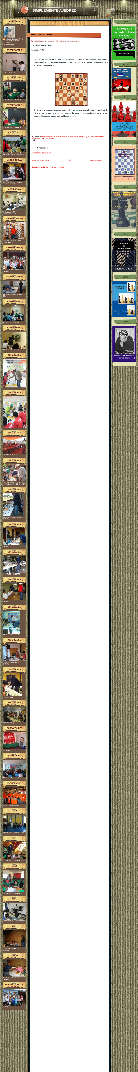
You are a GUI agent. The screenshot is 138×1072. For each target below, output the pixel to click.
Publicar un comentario (42, 153)
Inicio (69, 160)
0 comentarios (49, 138)
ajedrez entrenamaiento (48, 137)
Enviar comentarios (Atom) (53, 167)
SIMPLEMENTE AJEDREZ (54, 10)
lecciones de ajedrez (97, 137)
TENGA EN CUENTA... (43, 34)
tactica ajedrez (36, 138)
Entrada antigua (96, 160)
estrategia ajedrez (84, 137)
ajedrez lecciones (61, 137)
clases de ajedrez (73, 137)
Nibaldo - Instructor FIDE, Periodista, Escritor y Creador (14, 40)
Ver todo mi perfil (8, 45)
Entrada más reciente (40, 160)
